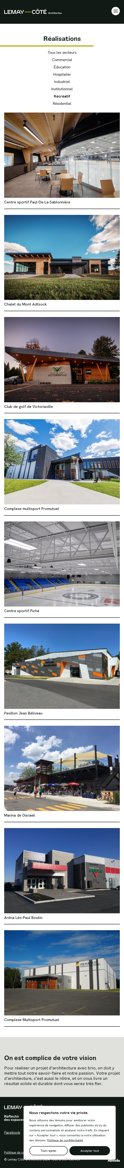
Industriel (62, 81)
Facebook (12, 1132)
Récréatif (62, 96)
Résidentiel (62, 103)
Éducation (62, 67)
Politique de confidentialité (65, 1140)
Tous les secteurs (62, 52)
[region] (70, 1133)
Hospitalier (62, 74)
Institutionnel (62, 88)
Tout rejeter (48, 1151)
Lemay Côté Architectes (33, 11)
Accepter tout (90, 1151)
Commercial (62, 59)
